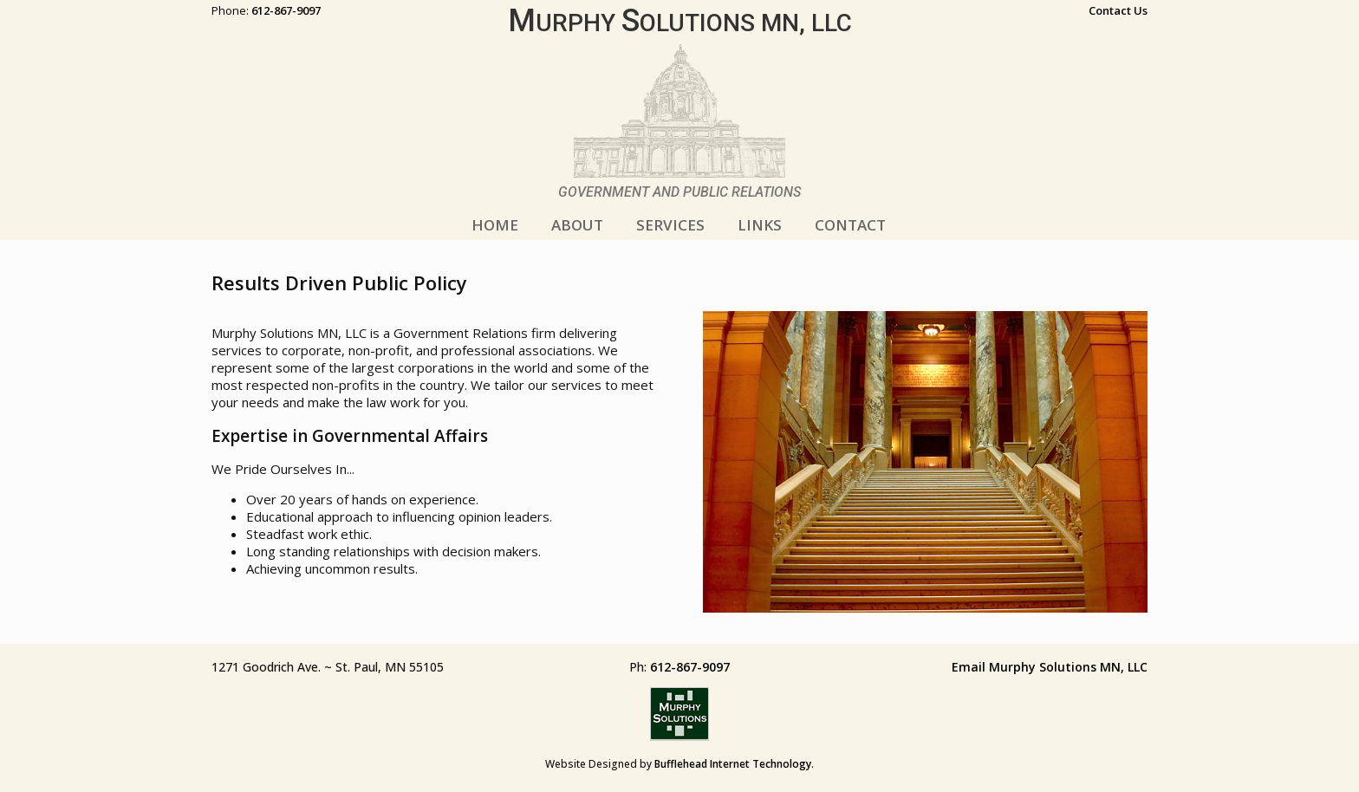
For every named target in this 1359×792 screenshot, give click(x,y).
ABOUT (577, 225)
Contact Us (1118, 10)
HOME (494, 225)
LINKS (760, 225)
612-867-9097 (286, 10)
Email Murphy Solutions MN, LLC (1050, 667)
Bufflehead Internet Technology (732, 763)
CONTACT (850, 225)
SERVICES (670, 225)
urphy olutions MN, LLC (680, 23)
